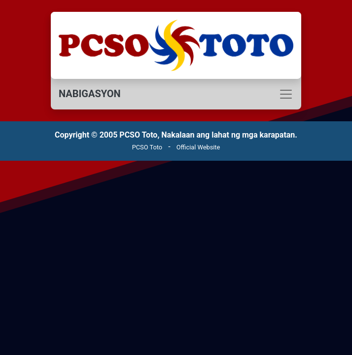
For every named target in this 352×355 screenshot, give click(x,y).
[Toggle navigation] (176, 94)
